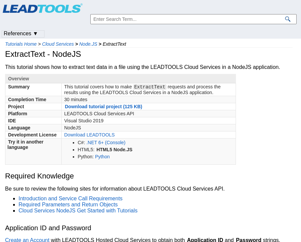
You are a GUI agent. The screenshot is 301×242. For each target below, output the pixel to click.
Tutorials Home (21, 44)
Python (102, 157)
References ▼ (21, 33)
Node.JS (88, 44)
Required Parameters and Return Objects (68, 205)
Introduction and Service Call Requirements (71, 199)
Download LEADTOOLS (89, 135)
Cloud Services (58, 44)
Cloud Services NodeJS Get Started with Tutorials (78, 211)
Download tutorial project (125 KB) (103, 107)
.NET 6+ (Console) (105, 143)
